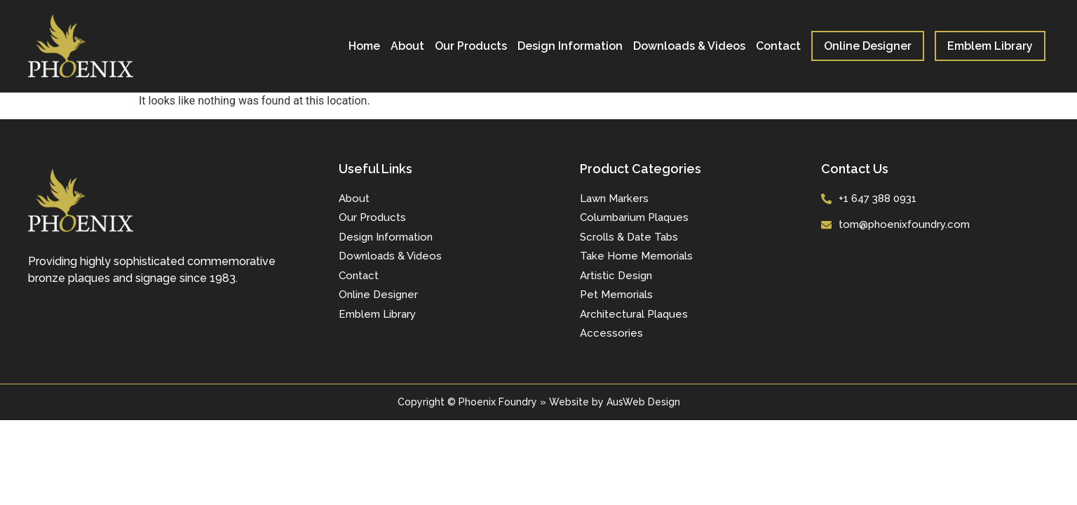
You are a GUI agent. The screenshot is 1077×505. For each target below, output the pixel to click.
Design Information (570, 46)
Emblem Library (990, 46)
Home (364, 46)
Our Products (471, 46)
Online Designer (868, 46)
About (407, 46)
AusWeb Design (643, 402)
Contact (778, 46)
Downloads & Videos (689, 46)
